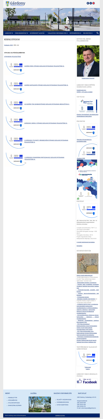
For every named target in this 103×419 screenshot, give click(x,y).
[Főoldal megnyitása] (88, 3)
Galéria (88, 369)
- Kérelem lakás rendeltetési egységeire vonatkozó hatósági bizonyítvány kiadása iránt (88, 286)
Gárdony (8, 33)
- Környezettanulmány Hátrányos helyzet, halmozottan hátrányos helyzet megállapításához (88, 316)
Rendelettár (12, 397)
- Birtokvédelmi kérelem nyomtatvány (86, 282)
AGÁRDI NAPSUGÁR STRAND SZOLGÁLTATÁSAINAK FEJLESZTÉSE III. (46, 85)
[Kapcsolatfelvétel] (91, 3)
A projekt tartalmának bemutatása (86, 242)
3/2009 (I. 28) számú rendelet (84, 92)
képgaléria (79, 246)
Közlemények (12, 400)
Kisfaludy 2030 (8, 45)
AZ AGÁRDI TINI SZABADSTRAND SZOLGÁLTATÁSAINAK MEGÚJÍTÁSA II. (46, 104)
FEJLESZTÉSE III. (30, 159)
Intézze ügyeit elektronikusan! (85, 275)
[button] (97, 33)
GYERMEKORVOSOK (63, 402)
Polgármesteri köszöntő (88, 78)
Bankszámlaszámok (14, 405)
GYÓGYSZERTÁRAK (62, 405)
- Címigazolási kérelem (83, 297)
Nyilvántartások (14, 403)
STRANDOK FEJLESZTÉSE (12, 56)
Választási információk (57, 33)
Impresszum (60, 416)
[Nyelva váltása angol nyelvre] (93, 3)
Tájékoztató (88, 367)
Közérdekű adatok (37, 33)
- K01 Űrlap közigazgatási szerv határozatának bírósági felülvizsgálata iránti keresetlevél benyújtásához (87, 333)
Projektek (87, 33)
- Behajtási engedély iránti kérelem (86, 299)
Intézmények (75, 33)
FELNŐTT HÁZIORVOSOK (64, 399)
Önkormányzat (21, 33)
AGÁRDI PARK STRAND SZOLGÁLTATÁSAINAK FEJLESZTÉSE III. (44, 66)
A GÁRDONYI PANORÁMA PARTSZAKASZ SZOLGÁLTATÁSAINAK (44, 157)
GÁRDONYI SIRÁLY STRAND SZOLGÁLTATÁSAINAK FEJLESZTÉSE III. (45, 123)
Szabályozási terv (81, 90)
